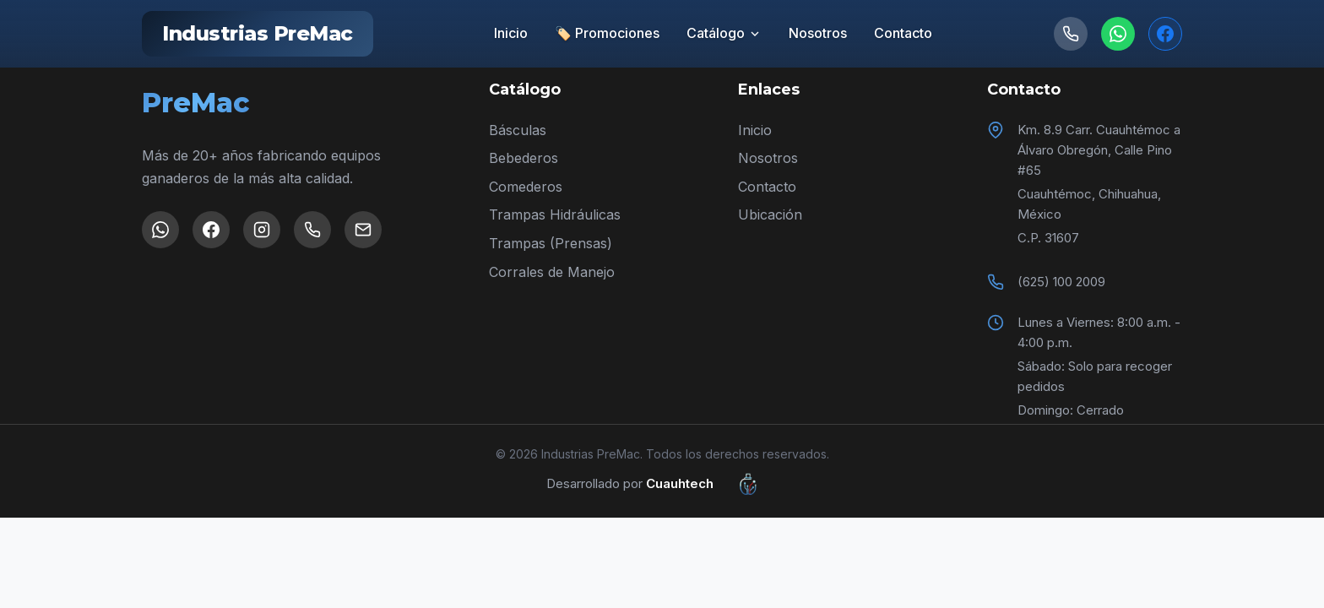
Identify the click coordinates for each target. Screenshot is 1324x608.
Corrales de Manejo (552, 271)
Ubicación (770, 214)
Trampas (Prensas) (550, 243)
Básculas (517, 130)
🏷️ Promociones (607, 32)
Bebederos (523, 157)
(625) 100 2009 (1061, 282)
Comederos (525, 186)
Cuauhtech (712, 483)
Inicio (511, 32)
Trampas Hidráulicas (555, 214)
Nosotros (818, 32)
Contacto (903, 32)
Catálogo (724, 32)
